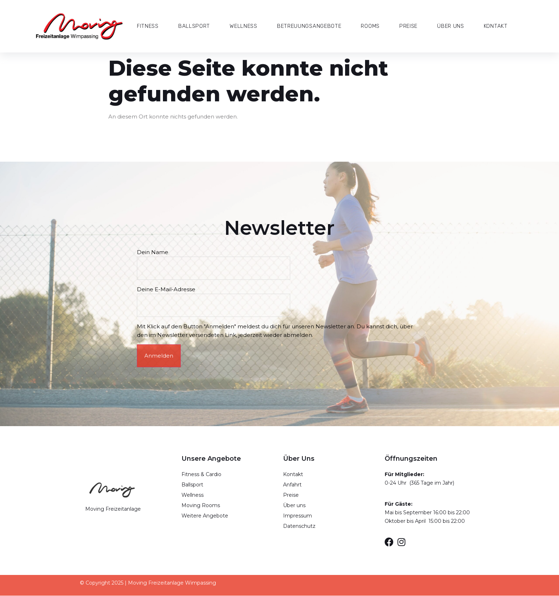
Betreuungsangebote (309, 26)
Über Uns (450, 26)
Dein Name (215, 260)
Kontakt (496, 26)
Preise (408, 26)
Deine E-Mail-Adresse (215, 297)
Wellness (243, 26)
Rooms (370, 26)
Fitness (148, 26)
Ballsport (194, 26)
